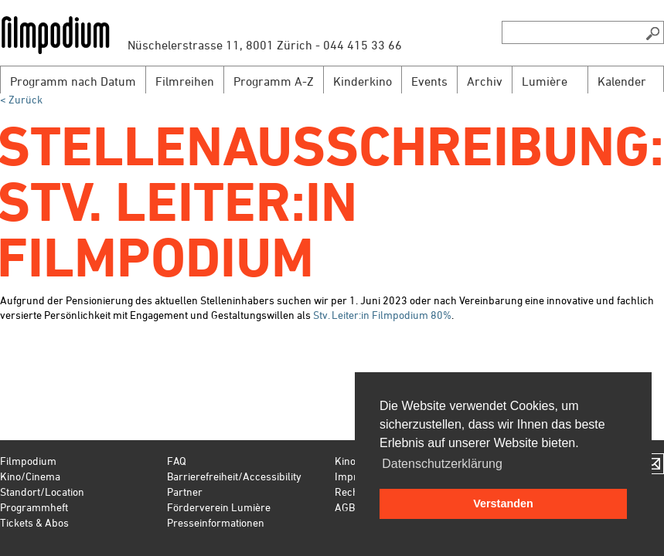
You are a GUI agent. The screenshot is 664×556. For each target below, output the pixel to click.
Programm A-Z (273, 81)
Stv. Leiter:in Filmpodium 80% (382, 314)
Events (429, 81)
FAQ (176, 460)
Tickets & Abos (34, 522)
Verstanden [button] (503, 503)
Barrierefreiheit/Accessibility (234, 476)
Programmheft (34, 507)
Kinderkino (362, 81)
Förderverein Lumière (219, 507)
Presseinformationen (215, 522)
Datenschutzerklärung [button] (442, 463)
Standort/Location (42, 491)
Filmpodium (28, 460)
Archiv (484, 81)
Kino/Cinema (30, 476)
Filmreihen (184, 81)
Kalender (622, 81)
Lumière (544, 81)
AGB (345, 507)
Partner (185, 491)
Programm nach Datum (73, 81)
